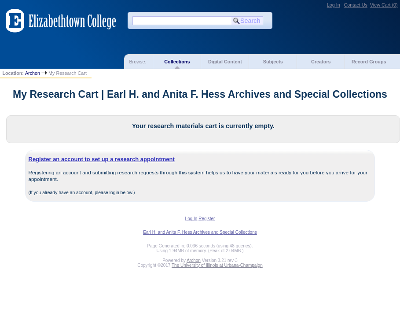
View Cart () (384, 4)
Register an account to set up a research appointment (102, 159)
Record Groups (369, 61)
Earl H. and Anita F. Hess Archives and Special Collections (200, 232)
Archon (32, 73)
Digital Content (225, 61)
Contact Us (355, 4)
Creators (320, 61)
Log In (333, 4)
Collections (177, 61)
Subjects (273, 61)
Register (206, 218)
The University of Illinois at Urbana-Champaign (217, 265)
